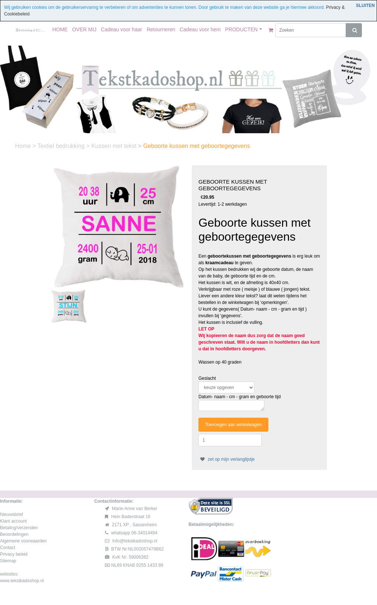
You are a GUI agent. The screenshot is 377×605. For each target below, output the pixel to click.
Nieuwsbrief (11, 514)
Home (23, 146)
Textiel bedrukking (62, 146)
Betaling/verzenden (19, 527)
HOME (60, 29)
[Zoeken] (310, 30)
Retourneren (161, 29)
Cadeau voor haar (121, 29)
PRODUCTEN (241, 29)
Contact (7, 547)
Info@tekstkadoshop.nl (134, 541)
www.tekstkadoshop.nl (22, 580)
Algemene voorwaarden (23, 541)
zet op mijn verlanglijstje (226, 459)
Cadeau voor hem (200, 29)
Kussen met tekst (114, 146)
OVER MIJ (84, 29)
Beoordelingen (14, 534)
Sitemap (8, 560)
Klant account (13, 521)
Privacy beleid (14, 554)
